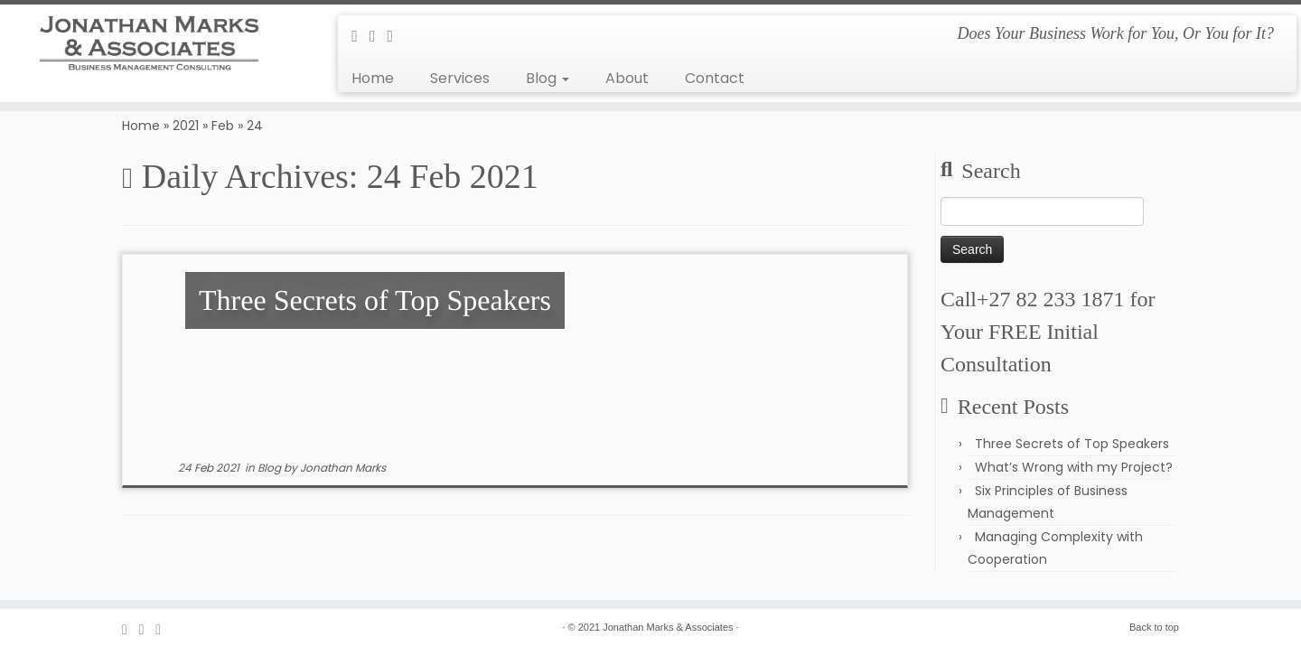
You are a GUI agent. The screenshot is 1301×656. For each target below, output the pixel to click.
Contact (714, 78)
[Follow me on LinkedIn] (397, 35)
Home (372, 78)
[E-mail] (360, 35)
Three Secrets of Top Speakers (1072, 444)
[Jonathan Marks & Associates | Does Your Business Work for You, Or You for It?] (150, 44)
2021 (186, 126)
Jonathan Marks (343, 467)
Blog (547, 78)
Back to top (1154, 627)
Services (460, 78)
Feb (222, 126)
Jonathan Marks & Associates (668, 627)
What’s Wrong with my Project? (1074, 467)
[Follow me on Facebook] (379, 35)
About (627, 78)
